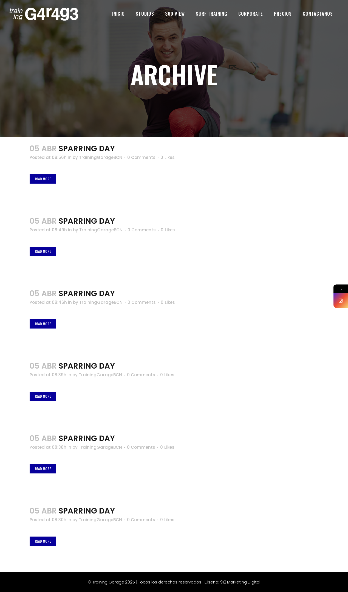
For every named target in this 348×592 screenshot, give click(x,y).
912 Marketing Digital (240, 582)
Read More (43, 178)
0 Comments (141, 157)
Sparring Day (87, 148)
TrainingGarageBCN (100, 157)
